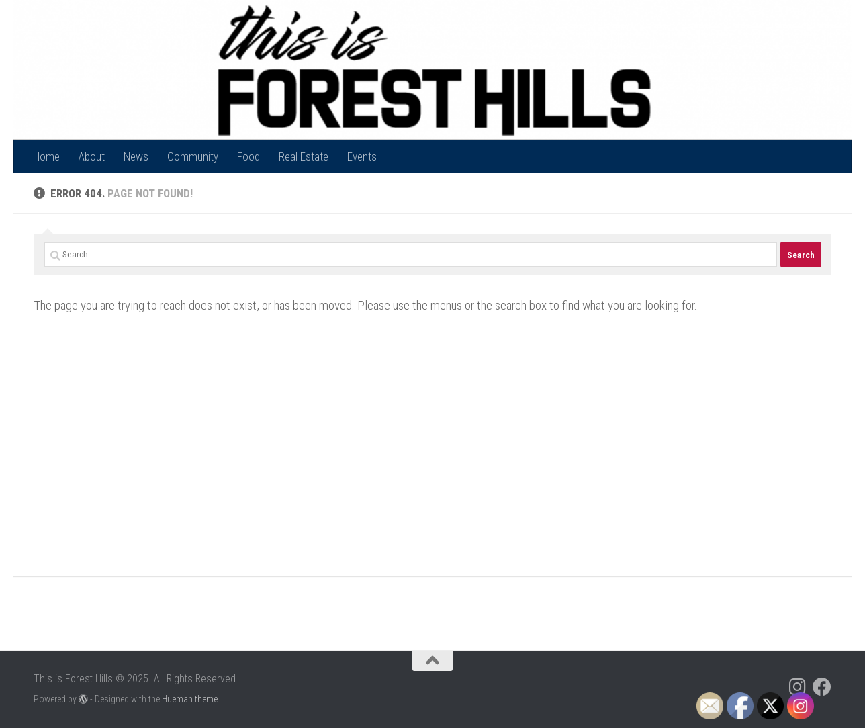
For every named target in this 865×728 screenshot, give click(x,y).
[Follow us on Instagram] (797, 687)
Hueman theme (190, 699)
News (136, 156)
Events (362, 156)
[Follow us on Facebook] (822, 687)
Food (248, 156)
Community (192, 156)
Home (46, 156)
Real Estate (303, 156)
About (92, 156)
